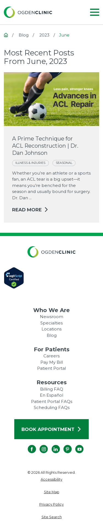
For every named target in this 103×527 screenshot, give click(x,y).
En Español (51, 395)
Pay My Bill (51, 362)
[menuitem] (51, 479)
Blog (52, 335)
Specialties (51, 323)
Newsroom (51, 316)
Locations (51, 329)
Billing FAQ (51, 389)
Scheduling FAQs (51, 407)
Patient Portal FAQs (51, 401)
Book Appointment (51, 429)
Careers (51, 355)
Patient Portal (51, 368)
